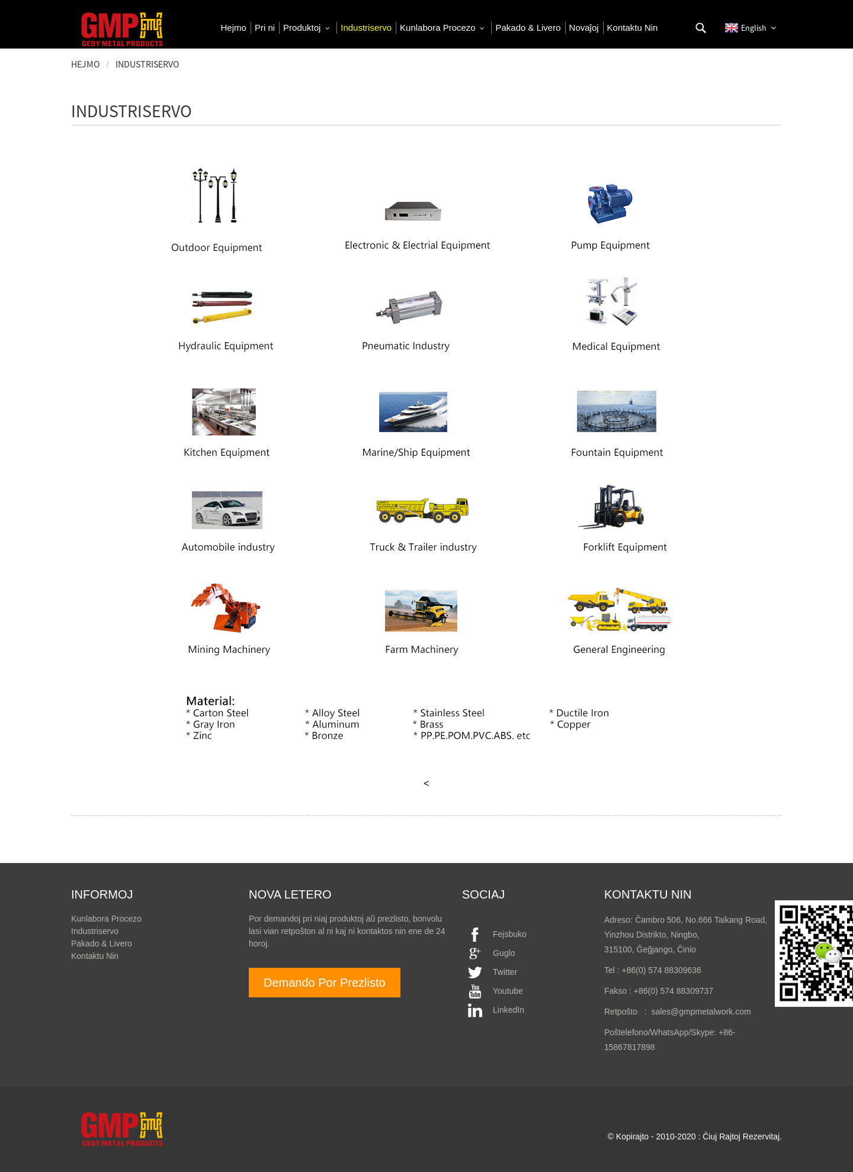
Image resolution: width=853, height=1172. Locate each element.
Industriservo (147, 64)
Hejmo (85, 64)
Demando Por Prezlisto (325, 982)
